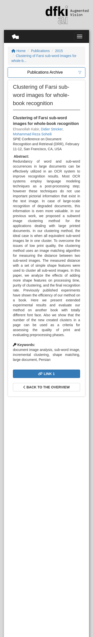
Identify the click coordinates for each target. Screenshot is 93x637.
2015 (59, 51)
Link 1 (46, 374)
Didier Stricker (51, 129)
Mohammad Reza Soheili (32, 134)
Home (18, 51)
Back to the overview (46, 387)
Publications (40, 51)
